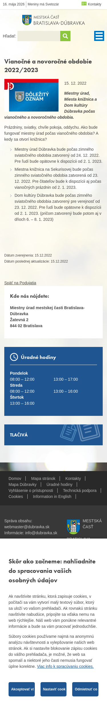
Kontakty (94, 4)
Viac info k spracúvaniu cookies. (65, 666)
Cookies (16, 496)
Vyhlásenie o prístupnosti (31, 490)
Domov (15, 478)
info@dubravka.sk (41, 533)
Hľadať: (10, 36)
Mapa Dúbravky (23, 484)
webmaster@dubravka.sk (26, 527)
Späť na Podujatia (20, 283)
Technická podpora (80, 490)
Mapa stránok (43, 478)
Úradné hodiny (59, 484)
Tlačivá (19, 435)
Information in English (52, 496)
